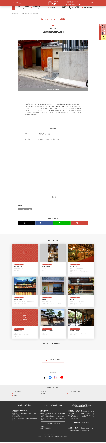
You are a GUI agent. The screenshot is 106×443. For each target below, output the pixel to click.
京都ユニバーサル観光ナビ (75, 411)
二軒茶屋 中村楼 (74, 332)
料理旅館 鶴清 (18, 300)
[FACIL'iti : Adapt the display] (17, 3)
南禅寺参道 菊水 (18, 332)
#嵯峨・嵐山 (16, 270)
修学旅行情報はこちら (71, 3)
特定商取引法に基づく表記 (74, 392)
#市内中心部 (28, 209)
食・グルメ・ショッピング (20, 264)
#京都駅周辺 (23, 304)
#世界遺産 (80, 269)
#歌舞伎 (87, 272)
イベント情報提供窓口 (46, 429)
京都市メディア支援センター (75, 428)
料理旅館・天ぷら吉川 (47, 332)
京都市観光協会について (72, 1)
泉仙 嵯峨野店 (18, 266)
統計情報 (43, 394)
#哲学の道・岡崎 (17, 335)
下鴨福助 (44, 300)
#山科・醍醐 (16, 337)
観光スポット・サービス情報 (20, 13)
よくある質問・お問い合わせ (53, 424)
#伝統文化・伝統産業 (75, 272)
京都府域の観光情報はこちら (73, 4)
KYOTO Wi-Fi (16, 396)
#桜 (81, 272)
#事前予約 (75, 269)
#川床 (71, 269)
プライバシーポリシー (46, 392)
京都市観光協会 (44, 411)
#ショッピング (45, 269)
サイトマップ (16, 394)
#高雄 (71, 273)
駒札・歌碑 (27, 13)
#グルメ (24, 269)
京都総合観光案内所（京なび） (19, 411)
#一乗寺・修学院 (57, 304)
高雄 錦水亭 (73, 266)
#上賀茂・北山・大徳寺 (47, 304)
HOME (13, 13)
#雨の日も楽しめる (74, 302)
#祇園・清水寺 (25, 335)
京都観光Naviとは (17, 392)
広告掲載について (45, 428)
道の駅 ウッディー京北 (48, 266)
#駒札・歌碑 (21, 209)
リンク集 (70, 394)
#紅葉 (83, 272)
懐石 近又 (73, 300)
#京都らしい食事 (17, 269)
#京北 (43, 270)
